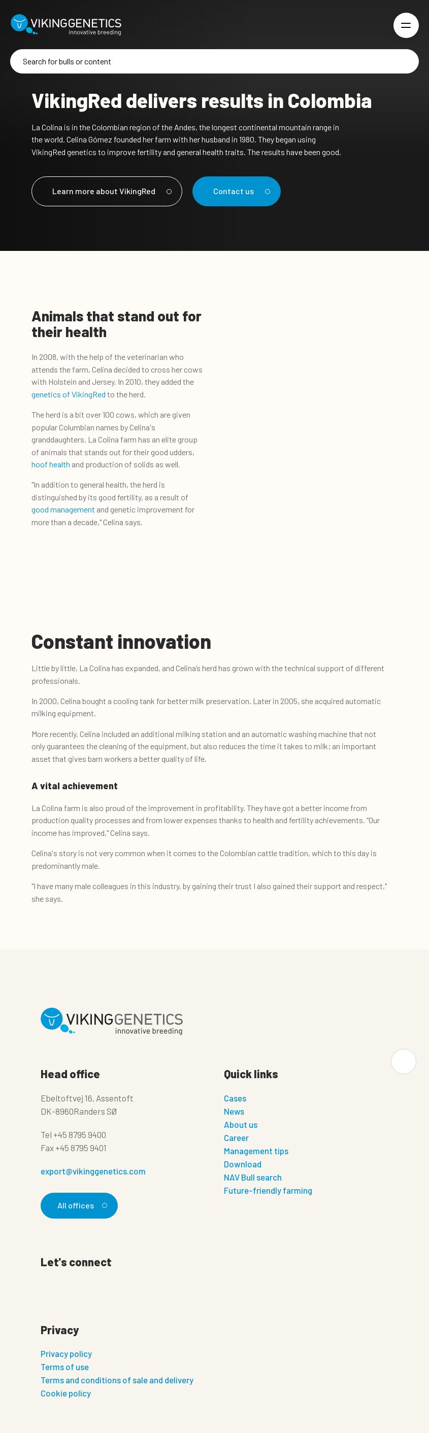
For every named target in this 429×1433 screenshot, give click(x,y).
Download (242, 1164)
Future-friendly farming (268, 1190)
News (234, 1111)
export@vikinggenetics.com (93, 1171)
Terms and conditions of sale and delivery (117, 1380)
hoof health (50, 464)
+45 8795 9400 (79, 1134)
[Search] (214, 61)
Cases (235, 1098)
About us (240, 1124)
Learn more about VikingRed (110, 191)
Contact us (240, 191)
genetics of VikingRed (68, 394)
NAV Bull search (253, 1177)
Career (236, 1137)
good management (63, 509)
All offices (80, 1205)
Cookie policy (66, 1393)
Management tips (256, 1151)
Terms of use (65, 1367)
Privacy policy (66, 1353)
